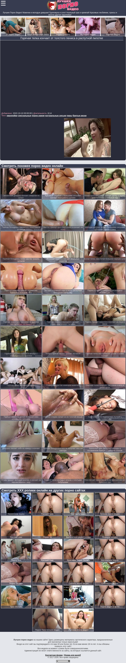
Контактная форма (54, 655)
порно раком (38, 115)
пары (69, 115)
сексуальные (24, 115)
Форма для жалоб (72, 655)
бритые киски (79, 115)
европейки (12, 115)
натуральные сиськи (55, 115)
